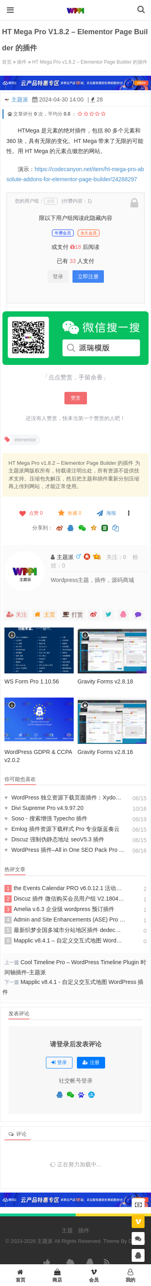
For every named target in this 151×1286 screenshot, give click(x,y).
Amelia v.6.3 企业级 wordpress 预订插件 (59, 909)
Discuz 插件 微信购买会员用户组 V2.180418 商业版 (64, 899)
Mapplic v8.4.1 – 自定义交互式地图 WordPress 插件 (64, 940)
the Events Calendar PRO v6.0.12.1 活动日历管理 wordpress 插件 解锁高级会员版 (64, 888)
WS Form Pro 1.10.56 (31, 681)
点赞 (30, 513)
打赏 (72, 614)
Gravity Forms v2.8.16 (105, 752)
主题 (67, 1230)
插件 (22, 62)
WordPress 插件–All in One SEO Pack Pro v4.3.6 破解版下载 (64, 850)
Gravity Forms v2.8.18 (105, 681)
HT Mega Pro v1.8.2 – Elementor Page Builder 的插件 (90, 62)
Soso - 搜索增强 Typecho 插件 (45, 818)
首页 (7, 62)
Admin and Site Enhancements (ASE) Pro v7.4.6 (64, 920)
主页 (44, 614)
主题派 (19, 99)
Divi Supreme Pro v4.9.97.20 (43, 808)
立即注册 (88, 276)
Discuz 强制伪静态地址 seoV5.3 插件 (54, 839)
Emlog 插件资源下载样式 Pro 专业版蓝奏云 (62, 829)
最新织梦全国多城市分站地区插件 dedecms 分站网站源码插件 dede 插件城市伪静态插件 (64, 930)
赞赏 (76, 398)
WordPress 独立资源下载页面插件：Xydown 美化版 (64, 797)
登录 (58, 276)
